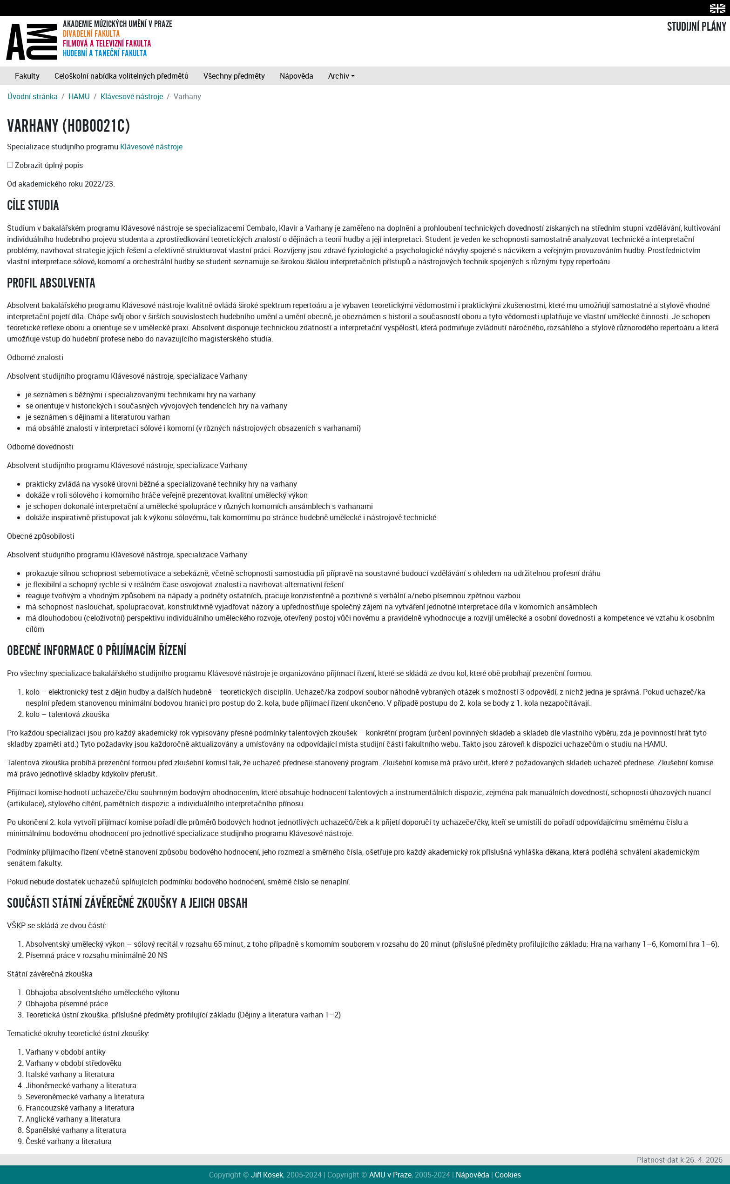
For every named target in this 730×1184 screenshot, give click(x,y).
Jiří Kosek (267, 1175)
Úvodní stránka (32, 96)
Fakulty (27, 76)
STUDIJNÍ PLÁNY (696, 26)
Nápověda (296, 76)
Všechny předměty (234, 76)
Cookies (508, 1175)
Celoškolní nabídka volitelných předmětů (121, 76)
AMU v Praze (390, 1175)
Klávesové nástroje (132, 96)
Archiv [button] (338, 76)
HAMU (79, 96)
